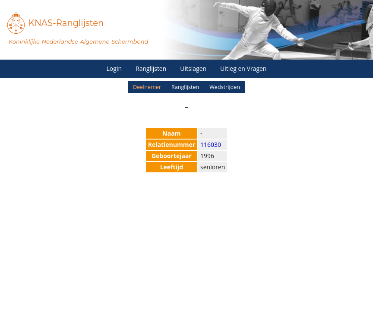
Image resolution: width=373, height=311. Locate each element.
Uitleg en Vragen (243, 68)
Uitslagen (193, 68)
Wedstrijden (224, 87)
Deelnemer (147, 87)
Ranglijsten (151, 68)
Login (114, 68)
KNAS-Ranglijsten (66, 23)
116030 (210, 144)
